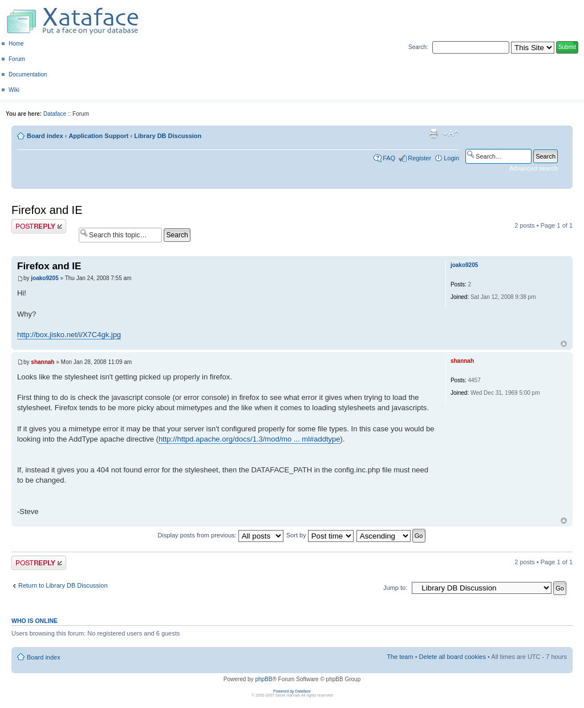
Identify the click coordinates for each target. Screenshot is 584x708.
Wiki (14, 90)
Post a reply (38, 226)
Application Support (98, 135)
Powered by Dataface (292, 691)
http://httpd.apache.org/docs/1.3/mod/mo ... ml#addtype (249, 439)
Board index (45, 135)
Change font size (451, 133)
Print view (433, 133)
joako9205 (44, 278)
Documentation (28, 74)
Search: (418, 47)
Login (451, 158)
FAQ (389, 158)
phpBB (263, 679)
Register (419, 158)
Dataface (54, 114)
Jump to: (395, 587)
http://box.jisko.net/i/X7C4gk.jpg (69, 334)
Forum (17, 59)
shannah (42, 362)
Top (564, 344)
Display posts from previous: (220, 535)
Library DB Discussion (167, 135)
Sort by (320, 535)
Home (16, 44)
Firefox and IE (47, 210)
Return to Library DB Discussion (63, 585)
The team (400, 656)
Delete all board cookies (452, 656)
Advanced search (533, 168)
